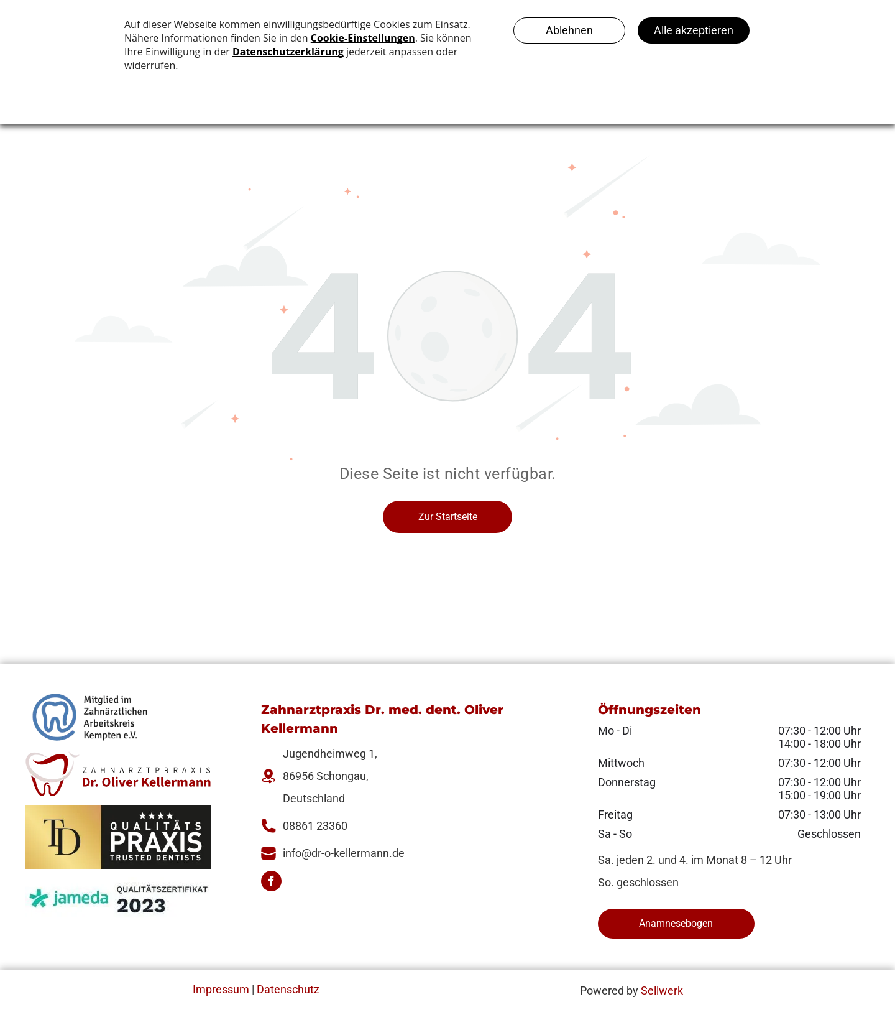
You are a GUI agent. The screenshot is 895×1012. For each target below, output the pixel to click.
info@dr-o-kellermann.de (344, 853)
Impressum (221, 989)
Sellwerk (662, 990)
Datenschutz (288, 989)
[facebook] (271, 882)
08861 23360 (315, 825)
